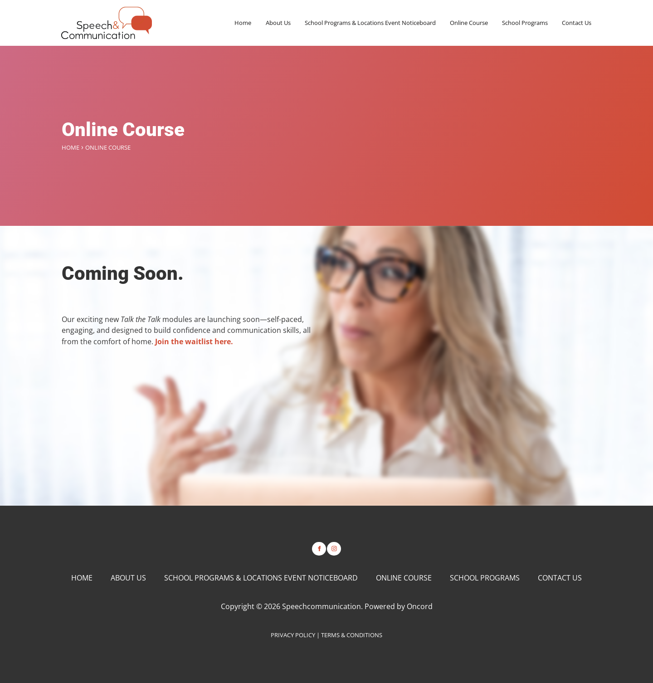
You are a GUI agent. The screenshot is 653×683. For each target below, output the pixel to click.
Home (242, 23)
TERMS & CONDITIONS (351, 635)
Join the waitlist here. (194, 341)
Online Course (469, 23)
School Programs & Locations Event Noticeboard (370, 23)
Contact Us (576, 23)
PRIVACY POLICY (293, 635)
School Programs (525, 23)
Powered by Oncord (399, 606)
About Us (278, 23)
